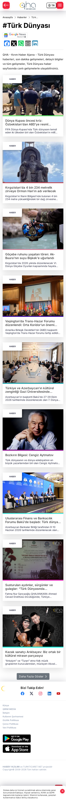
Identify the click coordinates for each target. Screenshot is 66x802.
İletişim (6, 712)
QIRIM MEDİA (9, 709)
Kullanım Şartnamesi (13, 716)
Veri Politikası (9, 727)
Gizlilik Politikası (11, 720)
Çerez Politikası (10, 724)
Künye (6, 705)
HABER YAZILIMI (11, 766)
